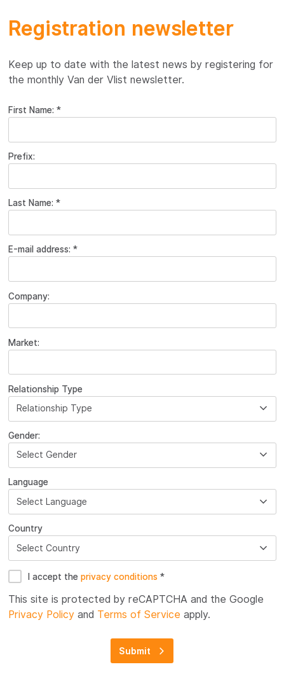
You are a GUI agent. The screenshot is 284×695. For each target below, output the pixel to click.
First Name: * (34, 110)
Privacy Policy (41, 615)
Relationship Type (45, 389)
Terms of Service (138, 615)
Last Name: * (34, 203)
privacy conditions (120, 577)
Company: (29, 296)
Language (28, 482)
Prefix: (21, 156)
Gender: (24, 435)
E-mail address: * (43, 249)
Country (25, 528)
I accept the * (96, 577)
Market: (23, 343)
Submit (135, 651)
